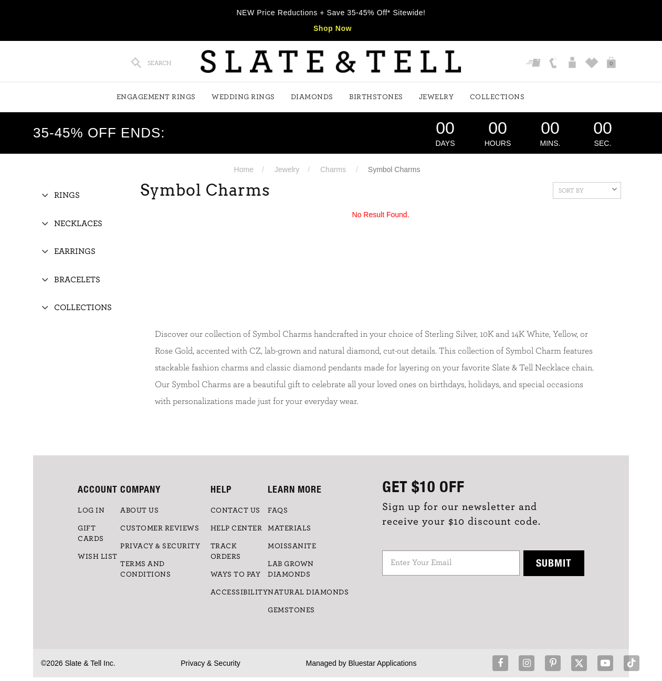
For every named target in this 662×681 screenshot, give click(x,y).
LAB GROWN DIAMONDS (291, 569)
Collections (497, 97)
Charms (333, 169)
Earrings (75, 251)
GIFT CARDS (91, 533)
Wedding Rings (243, 97)
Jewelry (436, 97)
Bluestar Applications (382, 663)
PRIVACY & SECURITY (160, 546)
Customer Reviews (159, 528)
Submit (554, 563)
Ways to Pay (236, 574)
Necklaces (78, 223)
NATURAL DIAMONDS (308, 592)
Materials (289, 528)
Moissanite (292, 546)
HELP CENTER (236, 528)
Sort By (588, 189)
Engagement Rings (156, 97)
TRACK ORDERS (226, 551)
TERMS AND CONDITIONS (145, 569)
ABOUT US (139, 510)
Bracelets (77, 279)
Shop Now (332, 28)
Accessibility (239, 592)
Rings (67, 195)
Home (244, 169)
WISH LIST (98, 556)
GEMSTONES (291, 610)
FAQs (278, 510)
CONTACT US (235, 510)
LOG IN (91, 510)
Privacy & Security (210, 663)
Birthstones (376, 97)
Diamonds (312, 97)
